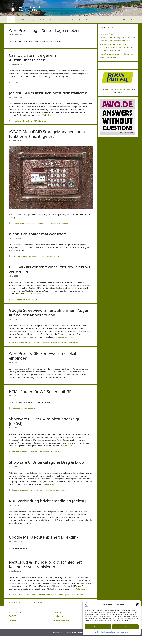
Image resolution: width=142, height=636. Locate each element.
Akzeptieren (98, 627)
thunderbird (81, 595)
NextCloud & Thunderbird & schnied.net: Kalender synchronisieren (46, 564)
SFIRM (36, 121)
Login (32, 223)
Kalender (33, 595)
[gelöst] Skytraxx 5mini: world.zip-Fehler (117, 54)
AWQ (124, 20)
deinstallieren (28, 121)
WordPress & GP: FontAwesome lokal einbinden (42, 356)
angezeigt (15, 451)
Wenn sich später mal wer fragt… (39, 234)
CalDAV (14, 595)
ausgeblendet (25, 451)
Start (11, 20)
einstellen (34, 451)
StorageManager (64, 223)
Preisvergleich (55, 343)
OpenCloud (50, 595)
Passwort (46, 223)
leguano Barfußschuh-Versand (118, 89)
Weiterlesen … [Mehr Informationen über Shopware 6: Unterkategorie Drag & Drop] (50, 484)
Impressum (124, 632)
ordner (34, 490)
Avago (22, 223)
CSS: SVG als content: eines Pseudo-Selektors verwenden (49, 269)
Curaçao (32, 20)
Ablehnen (125, 627)
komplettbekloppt (29, 256)
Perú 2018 (21, 20)
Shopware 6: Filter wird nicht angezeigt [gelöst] (44, 421)
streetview (74, 343)
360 (12, 343)
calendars (21, 595)
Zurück (13, 602)
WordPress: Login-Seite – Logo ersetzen (45, 30)
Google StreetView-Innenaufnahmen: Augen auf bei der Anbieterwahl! (49, 313)
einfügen (14, 490)
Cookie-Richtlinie (100, 632)
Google (32, 343)
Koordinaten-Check (79, 20)
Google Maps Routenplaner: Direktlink (43, 537)
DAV (27, 595)
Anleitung (15, 223)
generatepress (16, 408)
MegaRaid (39, 223)
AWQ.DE (12, 616)
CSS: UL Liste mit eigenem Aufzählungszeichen (32, 58)
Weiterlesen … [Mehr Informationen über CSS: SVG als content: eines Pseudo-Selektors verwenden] (37, 293)
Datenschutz (82, 632)
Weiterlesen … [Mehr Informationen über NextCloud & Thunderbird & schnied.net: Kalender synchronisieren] (81, 589)
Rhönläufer (113, 20)
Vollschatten (41, 256)
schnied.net (59, 595)
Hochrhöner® (45, 20)
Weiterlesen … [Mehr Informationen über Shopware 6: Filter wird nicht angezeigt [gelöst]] (67, 445)
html (25, 408)
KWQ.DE (12, 620)
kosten (38, 343)
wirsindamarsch (53, 256)
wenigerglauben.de (60, 620)
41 (31, 602)
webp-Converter (98, 20)
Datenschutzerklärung (113, 632)
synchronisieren (71, 595)
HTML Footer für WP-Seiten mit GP (40, 391)
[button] (137, 605)
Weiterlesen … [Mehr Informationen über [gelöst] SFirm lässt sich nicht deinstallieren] (49, 115)
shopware (46, 451)
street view (65, 343)
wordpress (31, 408)
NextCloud (41, 595)
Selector (31, 299)
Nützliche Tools (106, 34)
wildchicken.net (29, 7)
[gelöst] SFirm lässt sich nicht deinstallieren (48, 93)
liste (16, 82)
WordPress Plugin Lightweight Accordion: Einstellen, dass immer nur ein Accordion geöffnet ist (116, 47)
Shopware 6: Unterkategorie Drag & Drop (46, 462)
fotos (27, 343)
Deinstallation (16, 121)
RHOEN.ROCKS (15, 612)
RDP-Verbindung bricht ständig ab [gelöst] (47, 500)
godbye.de (56, 612)
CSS (12, 82)
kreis (30, 490)
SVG (36, 299)
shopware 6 (55, 451)
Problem (54, 223)
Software (42, 121)
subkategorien (61, 490)
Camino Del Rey (61, 20)
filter (40, 451)
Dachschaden (16, 256)
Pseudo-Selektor (21, 299)
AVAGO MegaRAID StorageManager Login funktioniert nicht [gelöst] (47, 134)
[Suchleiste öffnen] (132, 19)
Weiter (38, 602)
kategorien (23, 490)
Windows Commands (109, 57)
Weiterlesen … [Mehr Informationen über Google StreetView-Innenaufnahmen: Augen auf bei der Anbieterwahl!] (67, 337)
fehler (27, 223)
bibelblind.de (57, 616)
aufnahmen (19, 343)
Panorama (45, 343)
